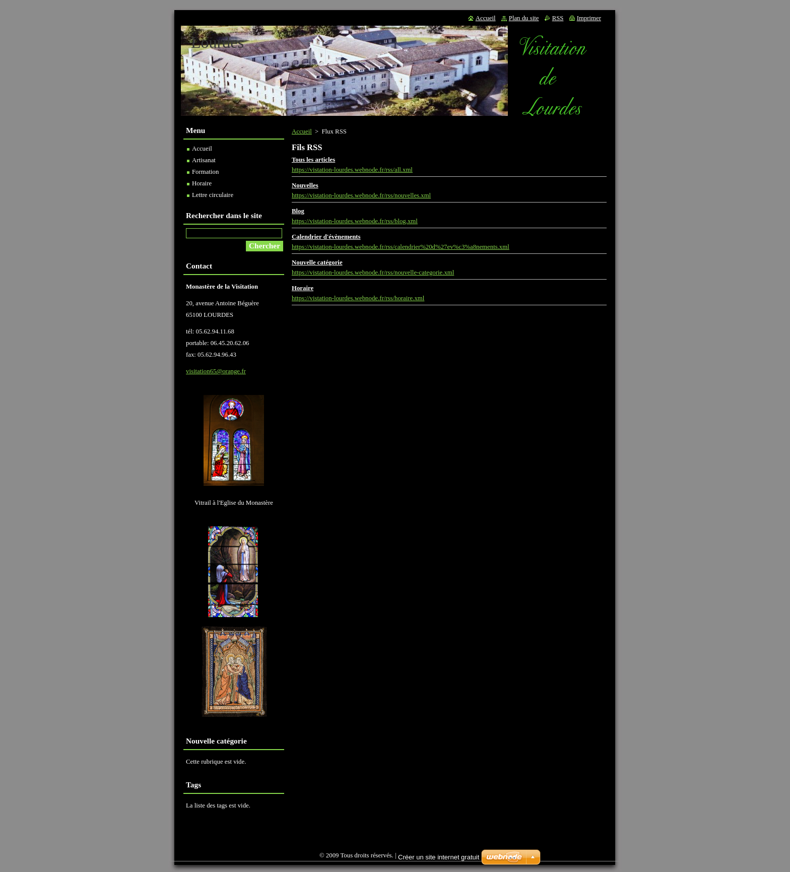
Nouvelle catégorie (317, 262)
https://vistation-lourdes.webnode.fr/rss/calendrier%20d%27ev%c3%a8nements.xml (400, 246)
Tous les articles (313, 159)
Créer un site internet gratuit (438, 857)
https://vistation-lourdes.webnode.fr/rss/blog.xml (355, 221)
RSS (558, 18)
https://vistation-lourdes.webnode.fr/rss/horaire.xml (358, 298)
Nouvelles (305, 185)
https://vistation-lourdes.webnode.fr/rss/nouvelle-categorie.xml (373, 272)
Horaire (302, 288)
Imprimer (589, 18)
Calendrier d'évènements (326, 236)
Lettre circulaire (212, 194)
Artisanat (204, 160)
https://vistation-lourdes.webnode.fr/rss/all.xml (352, 169)
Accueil (302, 131)
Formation (205, 171)
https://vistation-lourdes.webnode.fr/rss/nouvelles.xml (361, 195)
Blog (298, 211)
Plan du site (524, 18)
